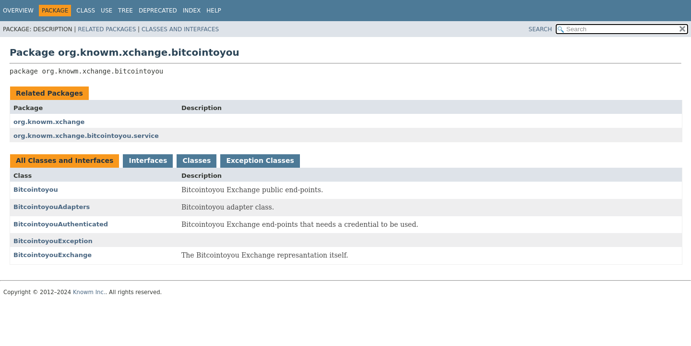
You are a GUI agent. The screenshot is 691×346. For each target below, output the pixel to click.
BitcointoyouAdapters (51, 206)
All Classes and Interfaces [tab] (64, 160)
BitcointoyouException (53, 241)
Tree (125, 10)
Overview (18, 10)
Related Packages (107, 29)
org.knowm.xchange (48, 121)
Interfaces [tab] (148, 160)
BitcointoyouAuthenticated (60, 224)
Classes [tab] (196, 160)
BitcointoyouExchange (52, 255)
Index (192, 10)
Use (106, 10)
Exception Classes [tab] (260, 160)
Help (213, 10)
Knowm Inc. (89, 292)
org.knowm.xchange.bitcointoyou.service (86, 135)
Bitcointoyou (35, 189)
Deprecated (158, 10)
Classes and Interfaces (180, 29)
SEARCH (540, 29)
